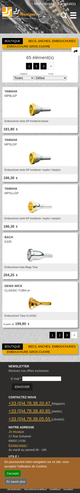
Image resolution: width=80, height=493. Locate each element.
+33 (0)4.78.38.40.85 (30, 410)
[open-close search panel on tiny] (63, 15)
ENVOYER (22, 387)
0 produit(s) (66, 4)
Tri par (50, 74)
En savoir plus (15, 481)
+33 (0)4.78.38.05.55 (30, 418)
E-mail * (16, 378)
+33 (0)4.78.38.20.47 (30, 403)
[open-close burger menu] (73, 15)
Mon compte (44, 4)
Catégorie (23, 74)
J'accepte (12, 473)
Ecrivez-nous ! (18, 445)
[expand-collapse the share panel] (75, 51)
